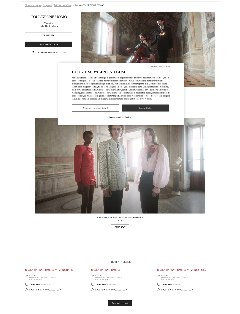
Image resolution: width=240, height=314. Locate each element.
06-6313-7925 (177, 284)
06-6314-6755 (45, 284)
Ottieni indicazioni (51, 52)
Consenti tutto (145, 108)
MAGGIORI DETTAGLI (49, 44)
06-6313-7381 (111, 284)
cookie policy (129, 99)
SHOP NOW (122, 228)
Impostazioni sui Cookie (120, 117)
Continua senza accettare (160, 67)
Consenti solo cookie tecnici (95, 108)
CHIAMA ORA (48, 35)
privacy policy (146, 99)
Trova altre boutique (120, 303)
